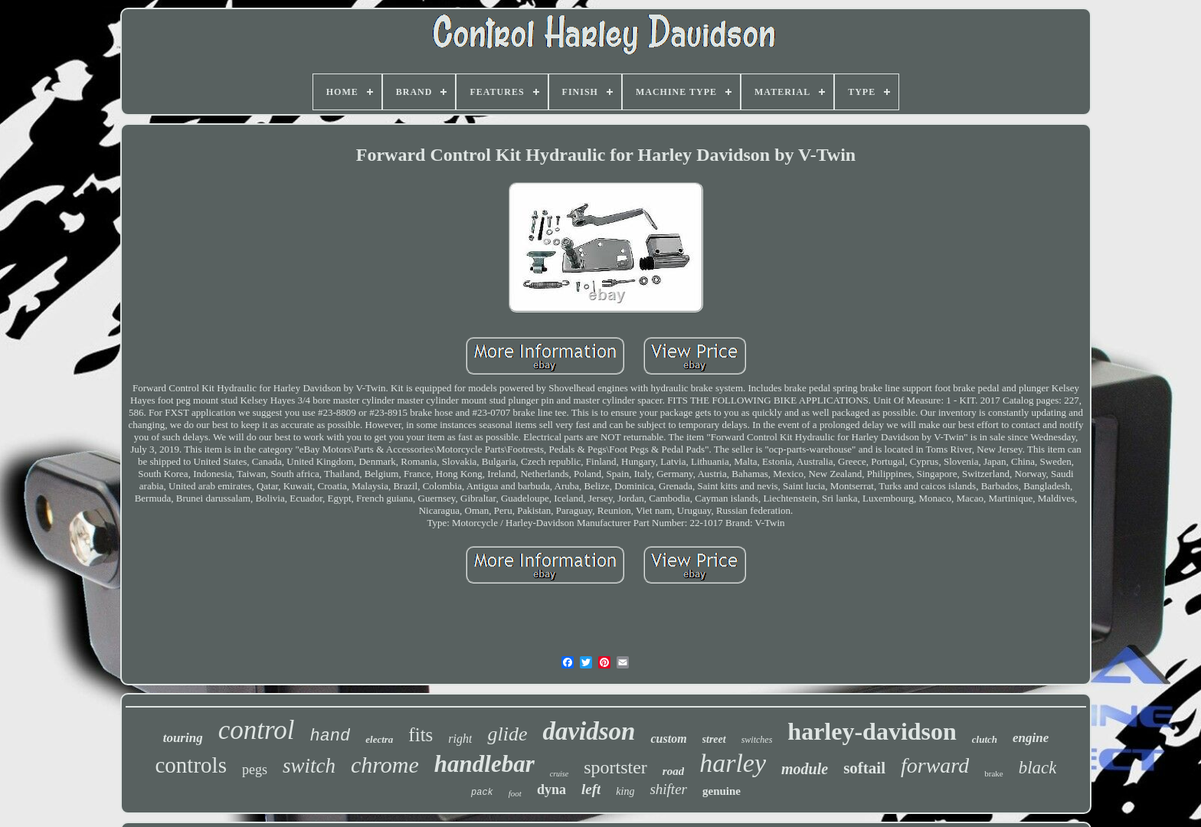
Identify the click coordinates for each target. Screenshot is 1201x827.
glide (507, 734)
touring (183, 738)
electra (379, 739)
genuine (721, 791)
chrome (385, 764)
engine (1031, 738)
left (590, 789)
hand (329, 736)
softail (864, 768)
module (804, 768)
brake (993, 773)
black (1038, 767)
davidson (588, 731)
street (714, 739)
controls (191, 765)
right (460, 738)
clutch (984, 739)
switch (309, 765)
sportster (615, 767)
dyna (551, 789)
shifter (668, 789)
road (673, 771)
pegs (254, 769)
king (625, 791)
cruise (559, 774)
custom (668, 738)
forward (935, 765)
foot (515, 793)
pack (482, 792)
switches (757, 739)
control (256, 730)
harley (732, 763)
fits (420, 734)
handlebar (484, 763)
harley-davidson (871, 731)
